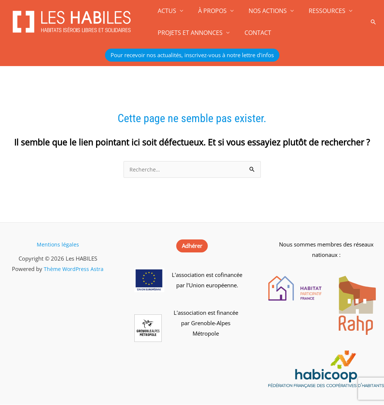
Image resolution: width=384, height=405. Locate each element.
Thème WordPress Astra (73, 269)
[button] (373, 22)
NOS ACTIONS (260, 11)
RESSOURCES (316, 11)
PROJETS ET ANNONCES (188, 33)
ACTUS (165, 11)
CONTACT (253, 33)
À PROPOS (208, 11)
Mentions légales (57, 244)
